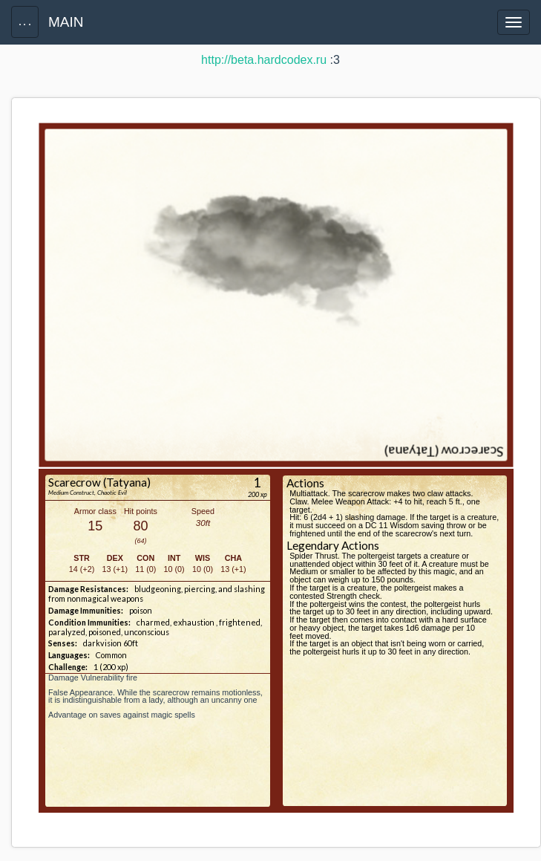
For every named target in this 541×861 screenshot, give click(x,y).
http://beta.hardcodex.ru (264, 59)
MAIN (66, 22)
